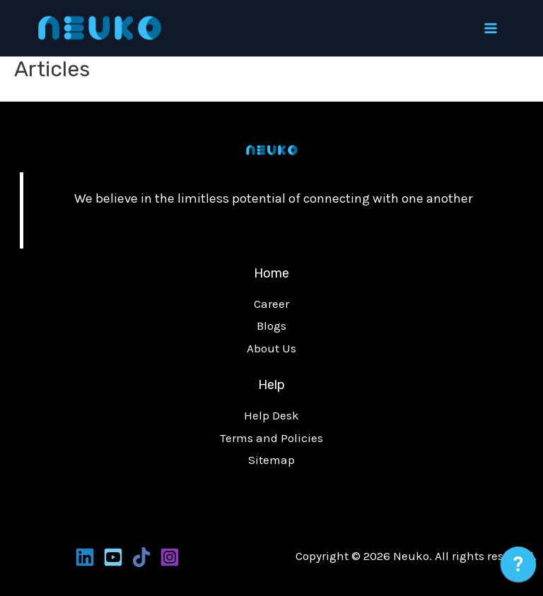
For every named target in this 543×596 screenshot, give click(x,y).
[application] (518, 568)
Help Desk (271, 415)
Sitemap (271, 460)
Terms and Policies (271, 438)
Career (271, 304)
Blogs (271, 325)
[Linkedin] (85, 557)
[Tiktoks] (141, 557)
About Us (271, 348)
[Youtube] (113, 557)
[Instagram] (170, 557)
